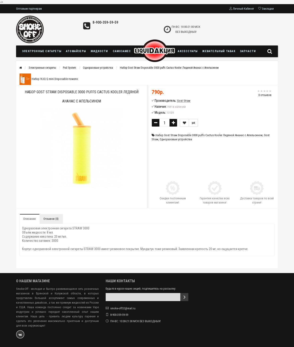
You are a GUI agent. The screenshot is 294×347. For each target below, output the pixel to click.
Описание (29, 218)
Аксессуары (188, 51)
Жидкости (99, 51)
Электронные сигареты (41, 51)
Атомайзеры (76, 51)
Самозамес (122, 51)
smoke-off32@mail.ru (123, 308)
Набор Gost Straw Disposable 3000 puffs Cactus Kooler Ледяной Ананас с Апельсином (169, 67)
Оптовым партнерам (29, 8)
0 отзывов (264, 95)
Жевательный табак (218, 51)
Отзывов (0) (51, 218)
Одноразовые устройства (98, 67)
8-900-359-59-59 (105, 22)
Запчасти (248, 51)
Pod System (69, 67)
